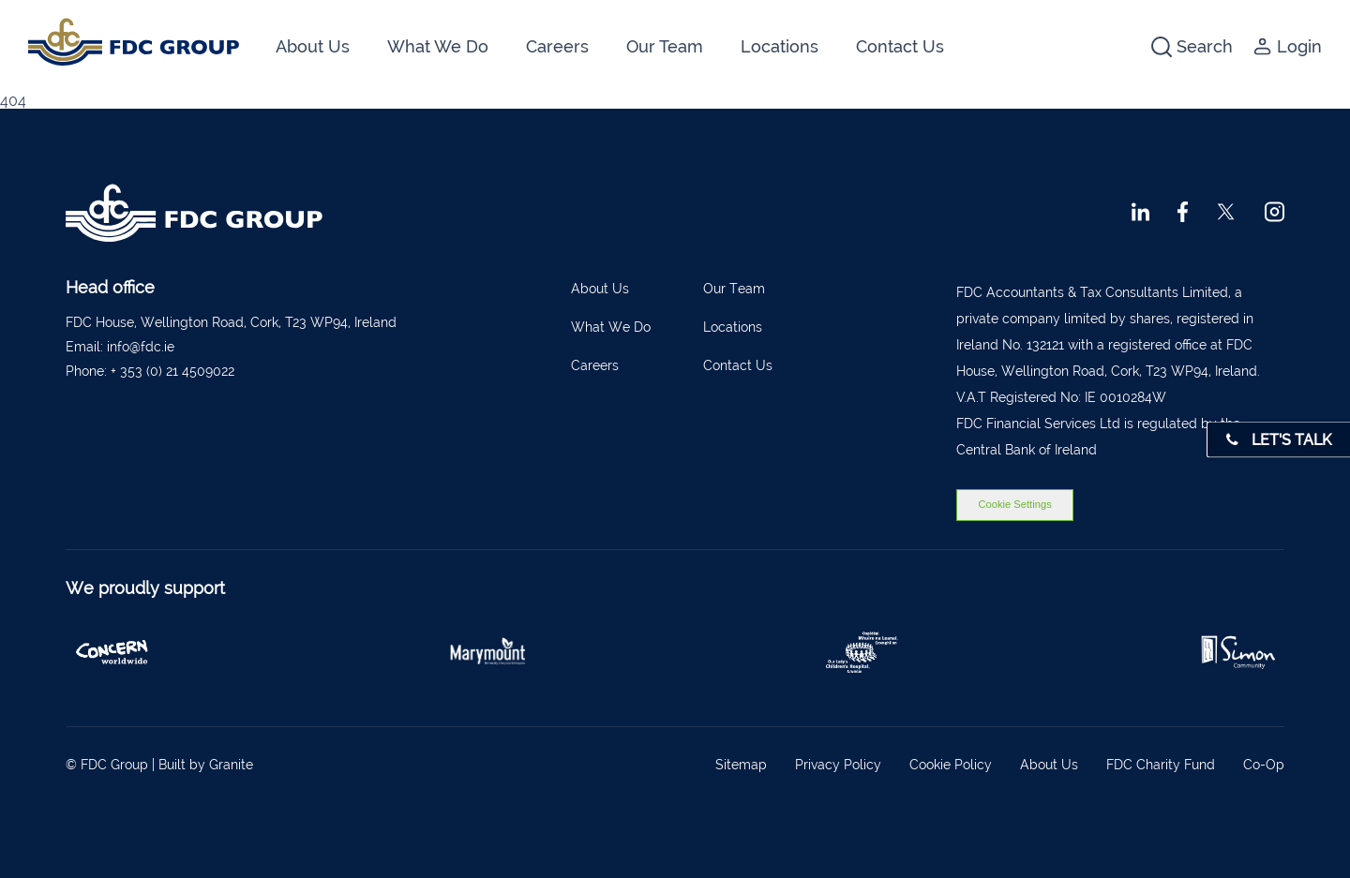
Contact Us (900, 46)
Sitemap (741, 764)
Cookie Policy (950, 764)
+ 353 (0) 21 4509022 (172, 371)
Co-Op (1263, 764)
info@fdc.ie (140, 346)
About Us (313, 46)
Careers (557, 46)
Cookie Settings (1014, 504)
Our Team (664, 46)
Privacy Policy (838, 764)
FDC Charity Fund (1160, 764)
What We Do (437, 46)
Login (1287, 46)
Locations (779, 46)
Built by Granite (205, 764)
